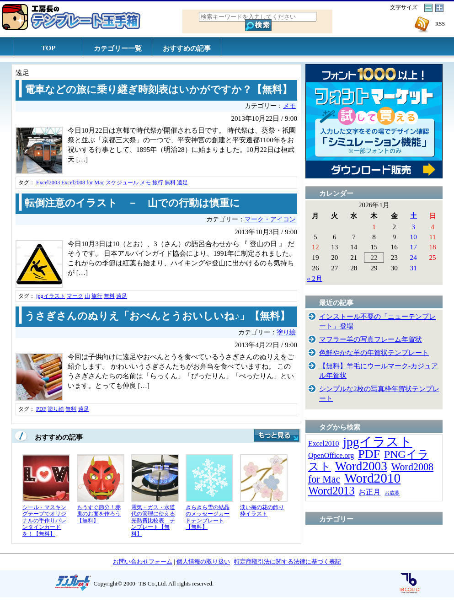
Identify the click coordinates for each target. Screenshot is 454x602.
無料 (170, 182)
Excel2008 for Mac (82, 182)
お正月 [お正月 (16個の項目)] (369, 492)
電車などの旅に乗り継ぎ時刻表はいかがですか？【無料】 (158, 89)
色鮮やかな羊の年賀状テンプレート (374, 352)
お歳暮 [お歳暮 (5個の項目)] (392, 492)
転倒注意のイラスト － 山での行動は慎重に (132, 203)
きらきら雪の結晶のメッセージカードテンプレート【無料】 (208, 517)
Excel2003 (48, 182)
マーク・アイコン (270, 219)
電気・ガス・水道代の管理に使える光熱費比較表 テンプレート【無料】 (153, 520)
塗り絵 (286, 332)
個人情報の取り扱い (203, 561)
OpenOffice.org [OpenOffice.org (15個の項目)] (331, 455)
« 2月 (314, 278)
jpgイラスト (50, 296)
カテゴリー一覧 (118, 48)
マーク (75, 296)
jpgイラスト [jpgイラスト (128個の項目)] (377, 442)
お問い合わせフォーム (142, 561)
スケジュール (122, 182)
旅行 (157, 182)
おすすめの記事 (187, 48)
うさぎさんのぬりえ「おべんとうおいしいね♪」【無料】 (157, 316)
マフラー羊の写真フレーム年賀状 (370, 339)
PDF (41, 409)
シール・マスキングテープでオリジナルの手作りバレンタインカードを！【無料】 (44, 520)
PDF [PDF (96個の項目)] (369, 454)
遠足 (182, 182)
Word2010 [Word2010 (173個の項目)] (372, 478)
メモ (289, 105)
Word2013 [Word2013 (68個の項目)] (331, 490)
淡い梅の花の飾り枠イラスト (262, 510)
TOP (49, 48)
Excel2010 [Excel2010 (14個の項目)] (323, 443)
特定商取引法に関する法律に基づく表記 (287, 561)
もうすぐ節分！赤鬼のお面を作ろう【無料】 (99, 514)
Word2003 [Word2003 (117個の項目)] (361, 466)
